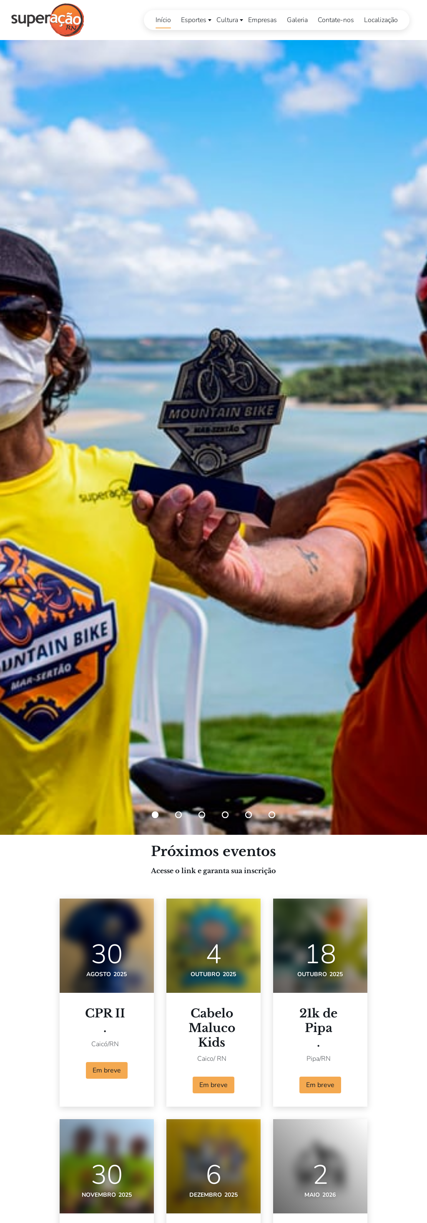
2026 (329, 1195)
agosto (98, 974)
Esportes (191, 20)
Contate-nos (334, 20)
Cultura (225, 20)
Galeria (295, 20)
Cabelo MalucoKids (211, 1028)
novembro (99, 1195)
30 (107, 954)
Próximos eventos (213, 851)
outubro (205, 974)
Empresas (260, 20)
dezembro (205, 1195)
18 (320, 954)
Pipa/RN (318, 1058)
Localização (379, 20)
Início (161, 20)
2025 (120, 974)
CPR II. (105, 1020)
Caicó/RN (105, 1044)
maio (312, 1195)
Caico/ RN (211, 1058)
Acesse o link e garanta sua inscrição (213, 870)
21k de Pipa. (318, 1028)
